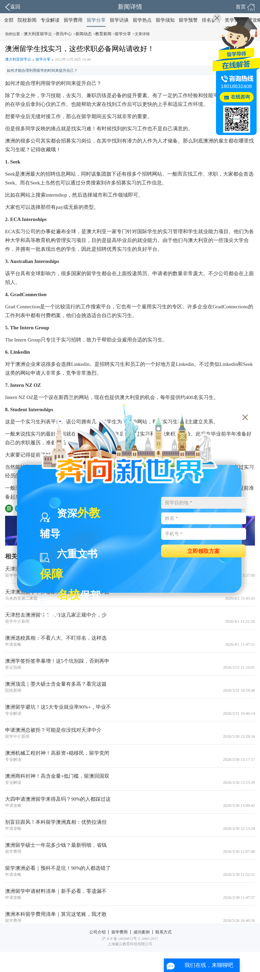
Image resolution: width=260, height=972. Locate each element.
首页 (245, 7)
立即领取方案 (203, 551)
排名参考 (211, 20)
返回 (12, 7)
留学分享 (96, 20)
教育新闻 (103, 33)
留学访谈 (119, 20)
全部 (9, 20)
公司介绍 (97, 932)
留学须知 (165, 20)
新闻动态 (83, 33)
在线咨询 (240, 97)
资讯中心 (64, 33)
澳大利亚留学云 (38, 33)
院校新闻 (27, 20)
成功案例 (141, 932)
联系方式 (163, 932)
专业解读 (50, 20)
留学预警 (188, 20)
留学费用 (73, 20)
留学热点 (142, 20)
